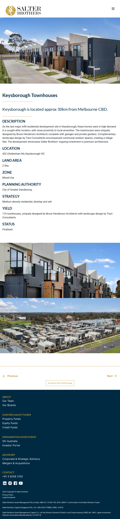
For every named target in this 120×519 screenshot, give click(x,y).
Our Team (8, 400)
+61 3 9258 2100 (12, 476)
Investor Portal (11, 445)
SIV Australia (9, 441)
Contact (8, 472)
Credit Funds (9, 427)
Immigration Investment (19, 436)
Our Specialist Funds (16, 414)
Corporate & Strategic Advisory (21, 458)
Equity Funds (10, 423)
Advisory (8, 454)
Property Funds (11, 418)
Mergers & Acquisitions (16, 463)
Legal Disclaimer (8, 497)
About (6, 396)
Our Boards (9, 405)
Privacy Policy (7, 495)
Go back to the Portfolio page (60, 383)
